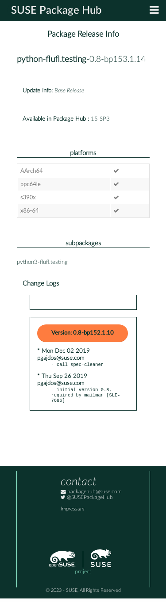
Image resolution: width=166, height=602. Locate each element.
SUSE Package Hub (56, 10)
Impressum (72, 512)
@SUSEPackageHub (87, 501)
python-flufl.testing (51, 59)
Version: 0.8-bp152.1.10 (82, 333)
